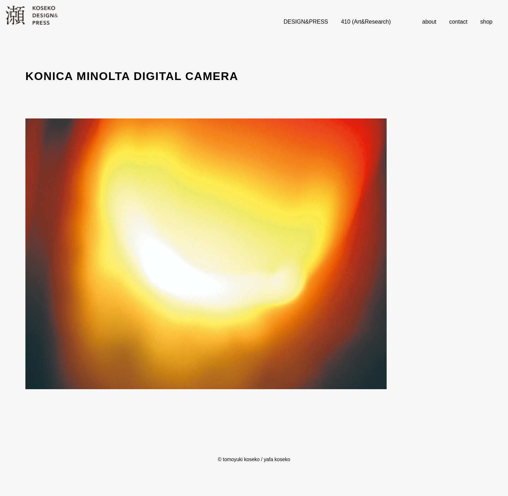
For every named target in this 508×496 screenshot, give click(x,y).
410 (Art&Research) (366, 22)
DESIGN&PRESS (306, 22)
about (429, 22)
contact (458, 22)
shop (486, 22)
